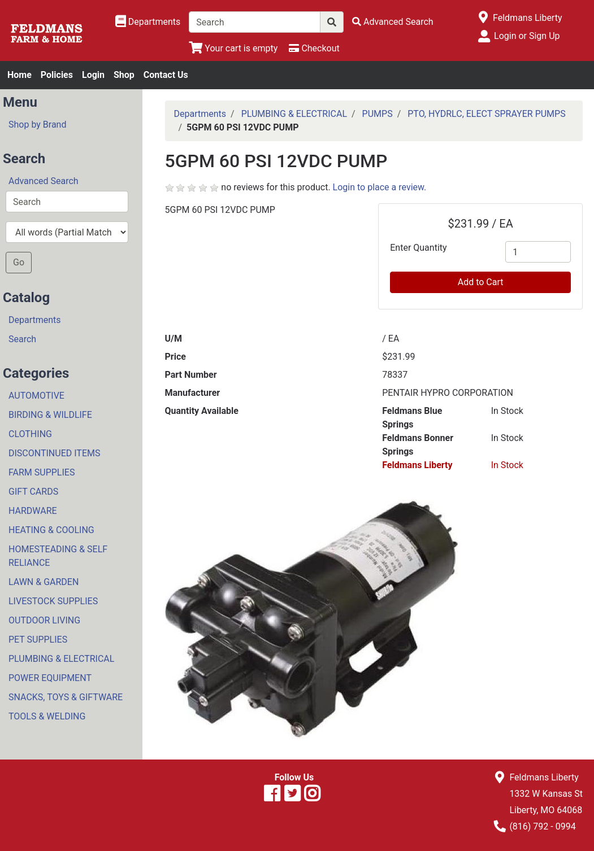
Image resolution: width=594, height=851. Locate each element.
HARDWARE (32, 510)
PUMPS (377, 113)
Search (22, 339)
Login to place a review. (380, 187)
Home (19, 74)
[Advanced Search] (392, 21)
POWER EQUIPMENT (50, 678)
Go (18, 262)
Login (93, 74)
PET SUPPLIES (37, 639)
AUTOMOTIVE (36, 395)
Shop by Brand (37, 124)
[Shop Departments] (148, 22)
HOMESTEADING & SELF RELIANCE (57, 556)
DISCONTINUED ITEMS (54, 453)
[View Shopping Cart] (233, 48)
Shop (124, 74)
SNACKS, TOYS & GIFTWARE (65, 697)
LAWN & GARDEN (43, 582)
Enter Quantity (418, 247)
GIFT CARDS (33, 491)
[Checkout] (314, 48)
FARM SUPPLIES (41, 472)
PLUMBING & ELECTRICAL (61, 658)
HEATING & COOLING (51, 530)
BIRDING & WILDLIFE (50, 414)
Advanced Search (43, 181)
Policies (57, 74)
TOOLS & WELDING (46, 716)
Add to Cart (481, 282)
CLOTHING (30, 434)
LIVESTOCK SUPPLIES (53, 601)
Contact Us (166, 74)
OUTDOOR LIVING (44, 620)
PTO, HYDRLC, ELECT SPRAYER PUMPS (486, 113)
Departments (34, 320)
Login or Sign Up (527, 35)
